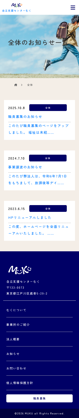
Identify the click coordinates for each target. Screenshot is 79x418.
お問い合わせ (16, 368)
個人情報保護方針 (19, 383)
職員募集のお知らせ (25, 116)
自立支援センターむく (17, 7)
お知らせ (13, 354)
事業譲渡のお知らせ (25, 166)
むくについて (16, 310)
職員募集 (39, 398)
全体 (48, 107)
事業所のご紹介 (18, 324)
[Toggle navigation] (73, 7)
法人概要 (13, 339)
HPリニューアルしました (30, 217)
